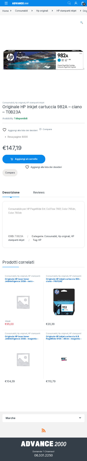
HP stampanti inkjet (66, 10)
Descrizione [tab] (10, 192)
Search (69, 3)
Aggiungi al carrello (26, 159)
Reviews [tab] (38, 192)
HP (39, 240)
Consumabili (21, 10)
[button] (81, 22)
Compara (47, 129)
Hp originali (42, 10)
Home (5, 10)
